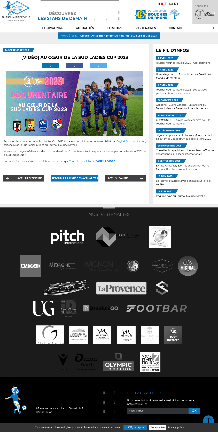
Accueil (84, 35)
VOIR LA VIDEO (105, 161)
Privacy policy (176, 427)
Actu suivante (117, 178)
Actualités (97, 35)
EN (173, 3)
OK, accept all (135, 427)
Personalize (157, 427)
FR (163, 3)
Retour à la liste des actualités (74, 178)
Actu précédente (29, 178)
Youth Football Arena (82, 161)
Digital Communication (131, 141)
